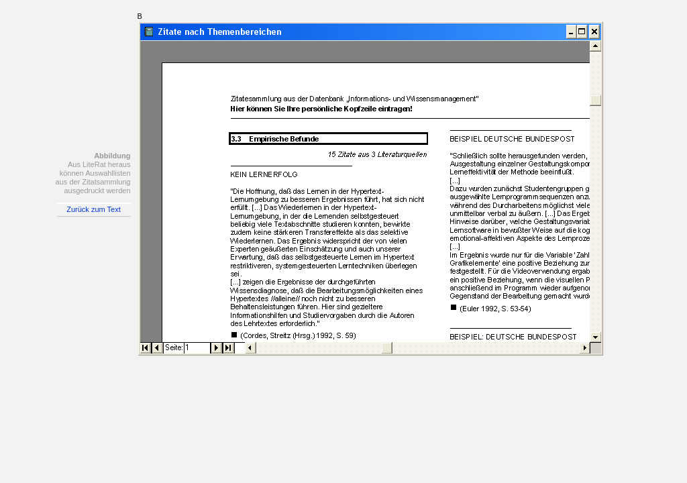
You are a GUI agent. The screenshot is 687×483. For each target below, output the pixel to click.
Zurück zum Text (93, 209)
